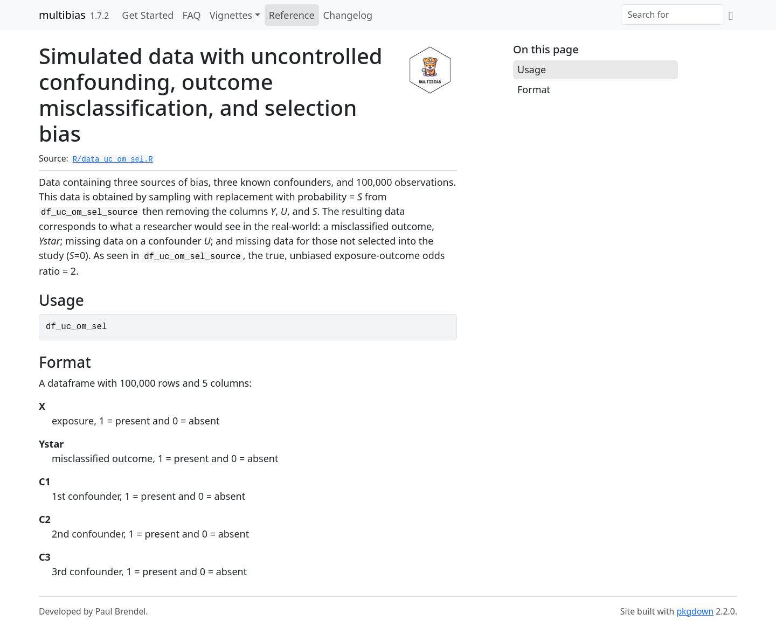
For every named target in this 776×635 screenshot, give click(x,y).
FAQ (191, 15)
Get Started (148, 15)
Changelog (348, 15)
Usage (531, 69)
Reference (292, 15)
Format (533, 89)
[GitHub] (730, 15)
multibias (62, 15)
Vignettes (231, 15)
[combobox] (672, 14)
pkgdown (694, 611)
